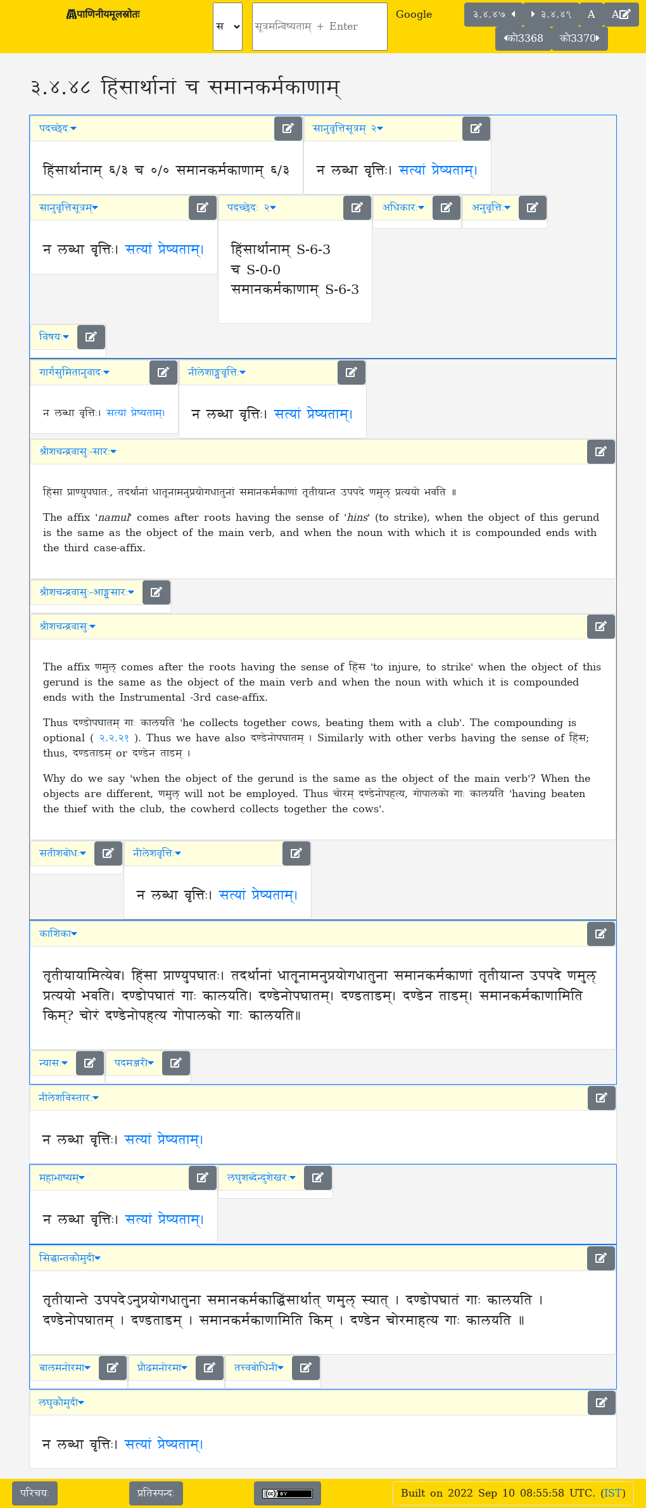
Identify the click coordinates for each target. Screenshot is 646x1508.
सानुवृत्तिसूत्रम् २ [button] (348, 128)
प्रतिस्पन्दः (156, 1493)
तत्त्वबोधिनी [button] (259, 1367)
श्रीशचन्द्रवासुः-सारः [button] (78, 451)
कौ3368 (523, 38)
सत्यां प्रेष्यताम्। (438, 171)
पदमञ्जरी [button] (134, 1063)
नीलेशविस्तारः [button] (69, 1098)
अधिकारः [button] (403, 207)
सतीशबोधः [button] (62, 853)
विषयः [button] (54, 337)
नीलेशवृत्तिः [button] (157, 853)
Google (414, 14)
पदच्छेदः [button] (58, 128)
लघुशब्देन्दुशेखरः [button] (261, 1177)
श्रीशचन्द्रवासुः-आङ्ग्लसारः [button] (86, 592)
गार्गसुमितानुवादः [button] (74, 372)
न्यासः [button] (53, 1063)
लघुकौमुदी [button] (61, 1402)
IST (613, 1493)
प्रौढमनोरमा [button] (162, 1367)
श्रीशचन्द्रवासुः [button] (67, 626)
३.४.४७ (493, 14)
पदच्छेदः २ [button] (251, 207)
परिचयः (34, 1493)
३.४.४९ (551, 14)
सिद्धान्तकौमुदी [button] (70, 1258)
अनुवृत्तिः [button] (490, 207)
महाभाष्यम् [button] (62, 1177)
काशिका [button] (58, 933)
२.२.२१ (116, 738)
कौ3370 (580, 38)
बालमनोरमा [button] (65, 1367)
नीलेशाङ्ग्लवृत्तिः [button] (217, 372)
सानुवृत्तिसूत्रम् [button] (68, 207)
